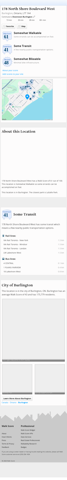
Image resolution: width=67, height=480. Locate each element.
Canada (5, 403)
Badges (24, 447)
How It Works (7, 437)
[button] (27, 97)
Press (4, 440)
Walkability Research (28, 444)
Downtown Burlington (23, 17)
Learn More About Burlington (17, 398)
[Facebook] (7, 430)
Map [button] (21, 26)
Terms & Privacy (8, 444)
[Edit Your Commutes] (34, 16)
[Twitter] (3, 430)
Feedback (5, 447)
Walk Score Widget (28, 430)
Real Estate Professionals (30, 440)
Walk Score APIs (27, 434)
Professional (27, 426)
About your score (10, 70)
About (4, 434)
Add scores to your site (12, 74)
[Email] (11, 430)
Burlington (7, 13)
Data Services (26, 437)
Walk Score (8, 426)
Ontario (13, 403)
